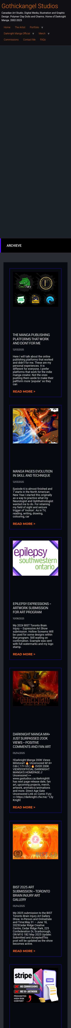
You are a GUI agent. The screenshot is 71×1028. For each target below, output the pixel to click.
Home (7, 27)
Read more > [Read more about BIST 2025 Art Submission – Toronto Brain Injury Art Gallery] (24, 951)
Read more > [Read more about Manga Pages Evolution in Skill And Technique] (24, 524)
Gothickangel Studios (30, 6)
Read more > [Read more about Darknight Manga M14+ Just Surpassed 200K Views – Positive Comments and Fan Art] (24, 807)
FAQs (43, 39)
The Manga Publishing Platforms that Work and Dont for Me (31, 339)
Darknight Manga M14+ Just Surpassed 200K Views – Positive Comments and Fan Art (32, 740)
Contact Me (29, 39)
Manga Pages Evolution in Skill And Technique (33, 473)
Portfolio (34, 27)
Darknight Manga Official (17, 33)
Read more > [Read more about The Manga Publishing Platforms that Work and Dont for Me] (24, 391)
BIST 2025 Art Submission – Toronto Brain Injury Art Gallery (31, 893)
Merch (42, 33)
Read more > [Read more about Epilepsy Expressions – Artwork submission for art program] (24, 654)
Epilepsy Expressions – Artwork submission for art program (32, 607)
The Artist (20, 27)
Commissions (11, 39)
